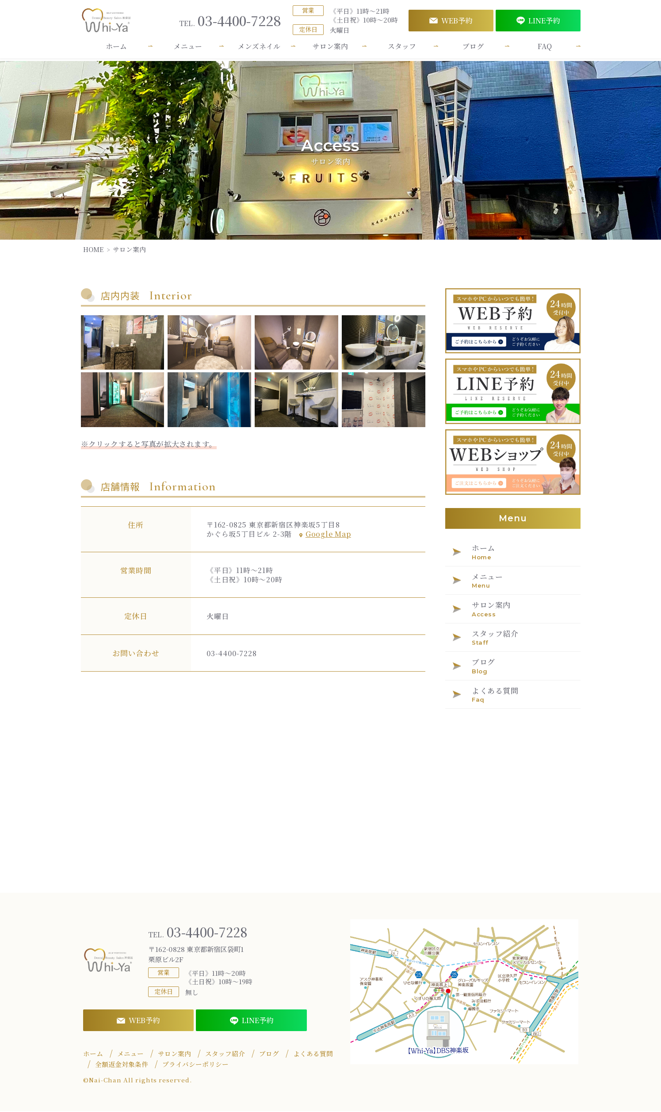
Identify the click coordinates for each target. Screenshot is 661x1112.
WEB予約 (450, 22)
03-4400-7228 (230, 22)
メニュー (188, 49)
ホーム (116, 49)
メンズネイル (259, 49)
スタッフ (402, 49)
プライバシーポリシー (195, 1065)
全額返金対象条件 (121, 1065)
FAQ (545, 49)
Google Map (325, 534)
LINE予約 (538, 22)
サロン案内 (330, 49)
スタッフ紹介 (225, 1054)
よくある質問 (313, 1054)
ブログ (473, 49)
